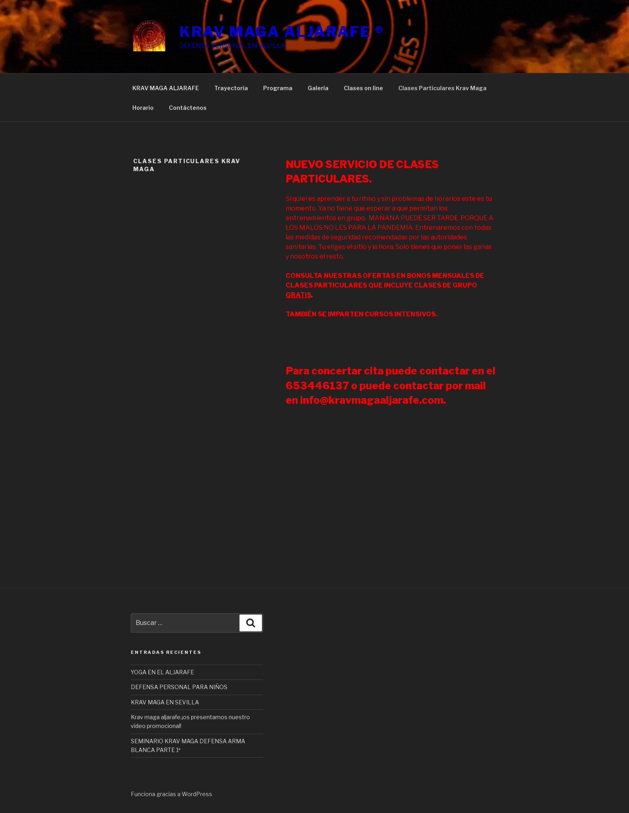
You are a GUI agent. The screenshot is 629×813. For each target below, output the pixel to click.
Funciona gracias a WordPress (171, 794)
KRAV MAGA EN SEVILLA (165, 702)
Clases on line (363, 88)
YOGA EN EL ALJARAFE (162, 672)
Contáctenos (188, 107)
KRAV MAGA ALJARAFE (165, 88)
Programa (277, 88)
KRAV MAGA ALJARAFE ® (281, 31)
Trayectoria (231, 88)
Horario (143, 107)
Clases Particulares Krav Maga (442, 88)
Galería (318, 88)
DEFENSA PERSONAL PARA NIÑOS (179, 687)
